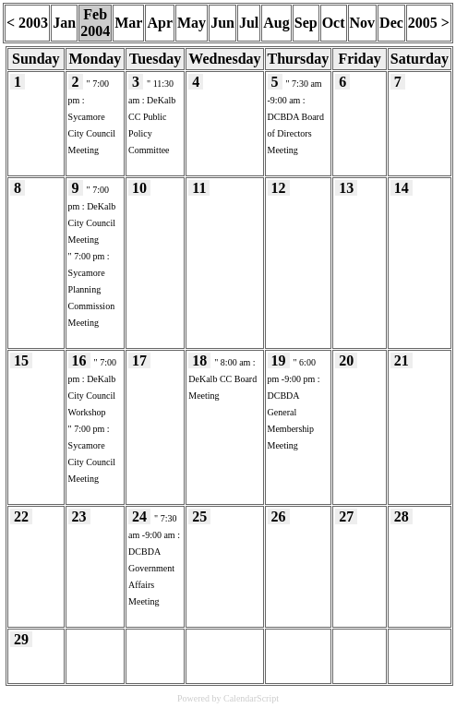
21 (401, 360)
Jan (64, 22)
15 (21, 360)
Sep (306, 22)
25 (199, 516)
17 (139, 360)
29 (21, 639)
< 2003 (27, 22)
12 (278, 188)
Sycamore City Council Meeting (91, 133)
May (191, 22)
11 (199, 188)
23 (79, 516)
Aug (276, 22)
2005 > (429, 22)
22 (21, 516)
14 (401, 188)
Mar (128, 22)
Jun (222, 22)
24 (139, 516)
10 (139, 188)
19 (278, 360)
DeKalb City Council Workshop (92, 395)
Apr (160, 22)
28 (401, 516)
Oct (333, 22)
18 (199, 360)
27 (346, 516)
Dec (391, 22)
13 (346, 188)
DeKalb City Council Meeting (92, 223)
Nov (363, 22)
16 (79, 360)
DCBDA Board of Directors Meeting (296, 133)
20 (346, 360)
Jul (248, 22)
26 (278, 516)
